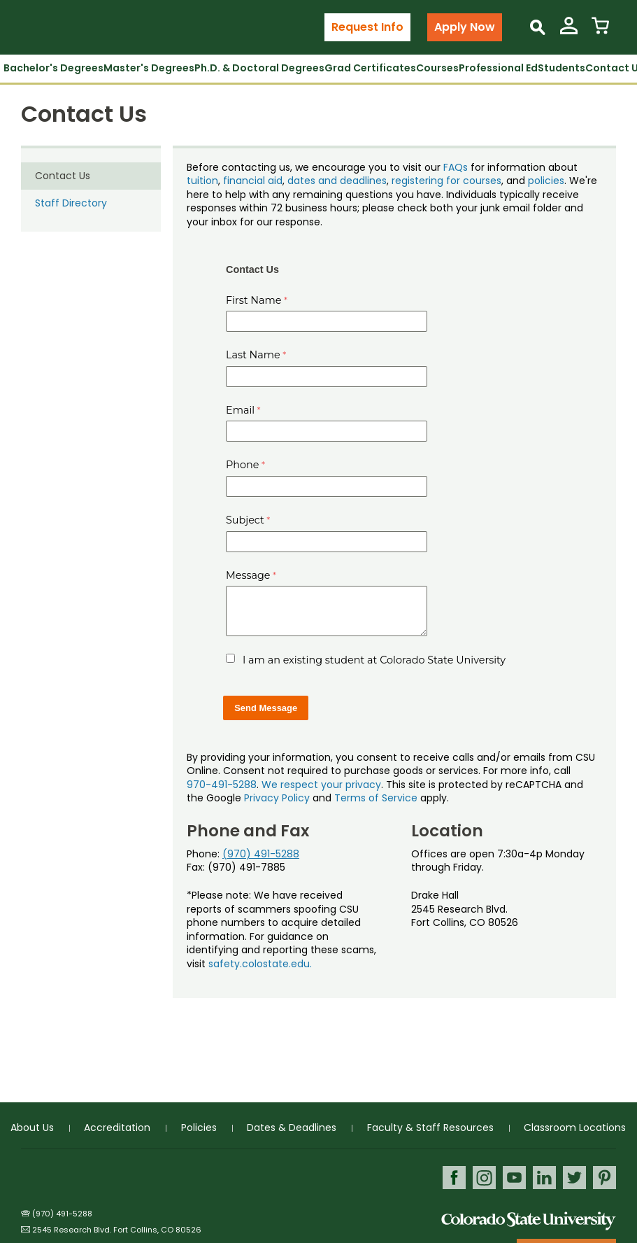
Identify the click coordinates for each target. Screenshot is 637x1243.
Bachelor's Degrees (53, 68)
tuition (202, 181)
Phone (242, 464)
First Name (254, 300)
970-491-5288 (222, 785)
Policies (199, 1128)
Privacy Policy (277, 798)
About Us (32, 1128)
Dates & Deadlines (291, 1128)
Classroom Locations (575, 1128)
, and (514, 181)
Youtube (514, 1177)
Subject (245, 520)
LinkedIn (544, 1177)
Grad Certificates (370, 68)
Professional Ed (498, 68)
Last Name (253, 355)
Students (561, 68)
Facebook (454, 1177)
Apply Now (464, 27)
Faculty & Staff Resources (430, 1128)
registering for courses (446, 181)
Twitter (574, 1177)
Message (248, 575)
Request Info (367, 27)
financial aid (252, 181)
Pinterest (604, 1177)
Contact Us (62, 176)
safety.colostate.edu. (260, 964)
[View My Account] (569, 31)
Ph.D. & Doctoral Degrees (259, 68)
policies (546, 181)
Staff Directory (71, 203)
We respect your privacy (321, 785)
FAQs (455, 167)
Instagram (484, 1177)
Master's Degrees (148, 68)
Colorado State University (528, 1221)
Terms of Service (375, 798)
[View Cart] (600, 31)
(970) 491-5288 (260, 854)
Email (240, 410)
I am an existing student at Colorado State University (374, 660)
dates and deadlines (337, 181)
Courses (437, 68)
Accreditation (117, 1128)
